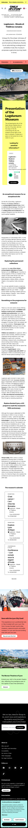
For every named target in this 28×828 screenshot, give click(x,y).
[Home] (14, 8)
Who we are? (5, 746)
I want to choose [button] (19, 819)
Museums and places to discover (12, 15)
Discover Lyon (5, 14)
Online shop (4, 2)
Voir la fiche (14, 182)
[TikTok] (3, 774)
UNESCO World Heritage (10, 207)
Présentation (4, 62)
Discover (5, 687)
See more (14, 578)
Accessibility (5, 751)
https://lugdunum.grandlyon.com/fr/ (17, 169)
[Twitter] (21, 768)
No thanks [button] (6, 819)
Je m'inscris (20, 727)
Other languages (6, 755)
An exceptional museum (19, 62)
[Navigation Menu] (2, 8)
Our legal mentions (6, 758)
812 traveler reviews (16, 175)
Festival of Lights (18, 383)
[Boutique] (21, 8)
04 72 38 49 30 (12, 167)
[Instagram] (9, 768)
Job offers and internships (8, 748)
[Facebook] (3, 768)
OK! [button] (14, 824)
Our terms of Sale (6, 753)
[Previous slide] (23, 62)
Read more (6, 790)
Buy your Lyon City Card (9, 636)
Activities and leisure (16, 14)
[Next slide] (26, 62)
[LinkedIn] (15, 768)
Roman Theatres (13, 203)
